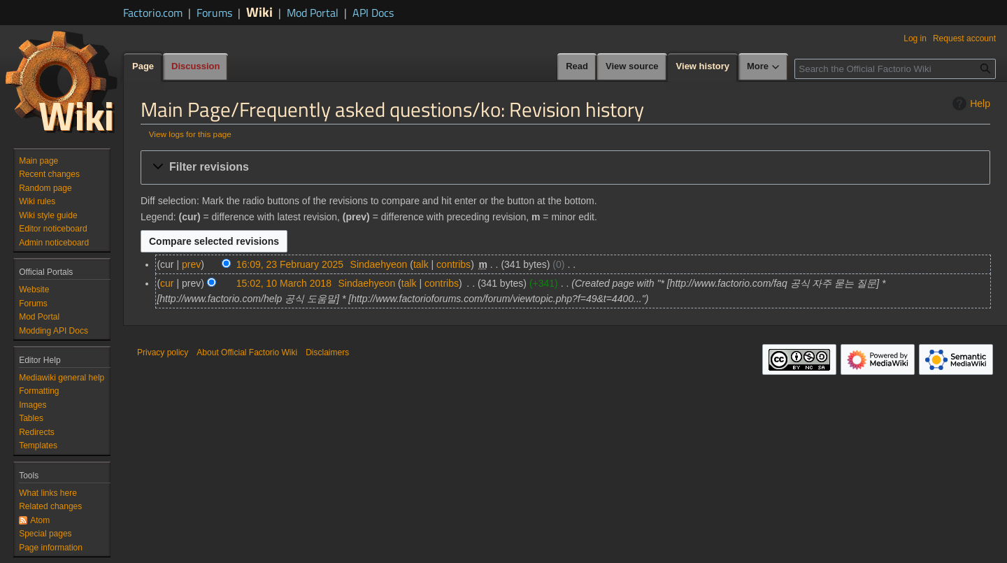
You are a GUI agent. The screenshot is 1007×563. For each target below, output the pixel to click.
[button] (565, 167)
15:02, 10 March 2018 (283, 283)
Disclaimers (327, 352)
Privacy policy (162, 352)
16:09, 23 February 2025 (289, 264)
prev (191, 264)
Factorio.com (153, 12)
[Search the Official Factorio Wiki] (895, 69)
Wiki (259, 11)
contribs (453, 264)
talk (421, 264)
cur (166, 283)
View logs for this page (190, 133)
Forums (214, 12)
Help (969, 104)
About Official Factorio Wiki (247, 352)
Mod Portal (312, 12)
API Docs (373, 12)
